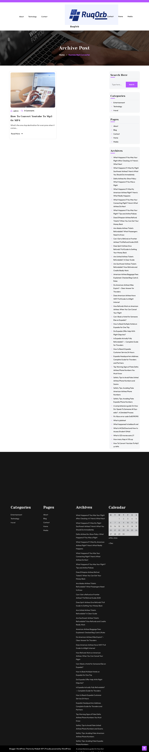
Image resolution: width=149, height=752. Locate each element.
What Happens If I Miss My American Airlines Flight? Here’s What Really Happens (127, 192)
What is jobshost (121, 420)
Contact (44, 18)
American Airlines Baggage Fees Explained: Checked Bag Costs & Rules (127, 277)
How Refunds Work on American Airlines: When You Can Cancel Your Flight (127, 309)
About (21, 18)
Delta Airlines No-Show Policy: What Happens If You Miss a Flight (126, 181)
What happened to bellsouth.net (127, 424)
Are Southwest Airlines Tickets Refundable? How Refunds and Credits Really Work (127, 267)
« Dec (111, 734)
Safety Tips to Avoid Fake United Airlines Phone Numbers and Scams (127, 380)
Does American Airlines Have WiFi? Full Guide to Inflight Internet (126, 298)
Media (130, 18)
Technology (32, 18)
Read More (17, 133)
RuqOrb (74, 28)
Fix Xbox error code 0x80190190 (127, 416)
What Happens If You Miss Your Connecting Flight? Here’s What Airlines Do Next (127, 203)
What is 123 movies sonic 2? (125, 435)
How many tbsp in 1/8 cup (124, 439)
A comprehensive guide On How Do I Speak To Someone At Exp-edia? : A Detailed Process (127, 409)
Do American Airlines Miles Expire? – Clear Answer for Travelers (125, 288)
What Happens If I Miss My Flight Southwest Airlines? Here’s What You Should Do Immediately (127, 171)
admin (15, 111)
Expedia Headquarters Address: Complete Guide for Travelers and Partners (127, 359)
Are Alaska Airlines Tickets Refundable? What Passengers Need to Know (127, 231)
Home (120, 18)
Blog (101, 18)
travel (117, 110)
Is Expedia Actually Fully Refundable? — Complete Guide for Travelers (127, 341)
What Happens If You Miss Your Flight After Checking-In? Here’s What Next (127, 160)
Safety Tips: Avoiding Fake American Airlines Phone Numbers (125, 391)
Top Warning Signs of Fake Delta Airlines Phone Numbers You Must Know (127, 370)
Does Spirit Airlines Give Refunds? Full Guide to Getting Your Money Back (126, 249)
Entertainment (120, 102)
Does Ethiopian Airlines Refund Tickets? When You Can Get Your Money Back (127, 220)
